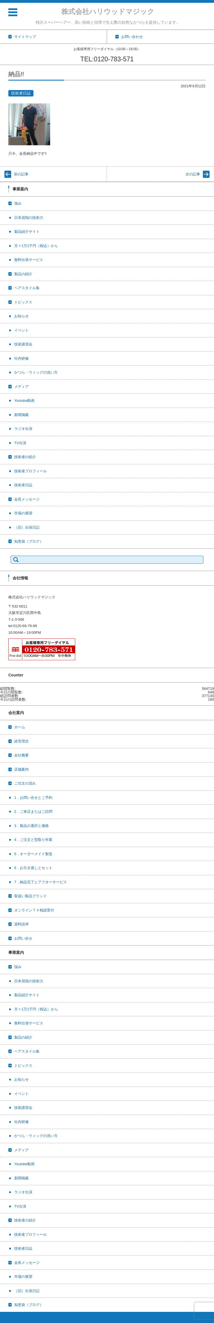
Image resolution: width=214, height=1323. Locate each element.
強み (17, 203)
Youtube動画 (24, 400)
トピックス (23, 302)
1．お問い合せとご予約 (33, 797)
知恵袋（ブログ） (28, 541)
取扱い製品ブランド (30, 896)
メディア (21, 386)
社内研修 (21, 358)
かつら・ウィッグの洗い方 (36, 372)
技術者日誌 (21, 93)
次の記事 (193, 174)
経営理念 (21, 741)
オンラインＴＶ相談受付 (34, 910)
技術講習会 (23, 344)
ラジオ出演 (23, 429)
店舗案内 (21, 769)
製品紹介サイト (27, 231)
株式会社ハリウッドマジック (107, 11)
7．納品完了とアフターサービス (40, 882)
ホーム (19, 727)
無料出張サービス (28, 260)
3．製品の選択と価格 (31, 826)
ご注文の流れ (25, 783)
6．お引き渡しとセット (33, 868)
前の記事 (21, 174)
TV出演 (20, 443)
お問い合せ (23, 938)
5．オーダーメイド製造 (33, 854)
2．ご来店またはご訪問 (33, 811)
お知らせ (21, 316)
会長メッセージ (27, 499)
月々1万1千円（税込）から (36, 246)
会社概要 (21, 755)
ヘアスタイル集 (27, 288)
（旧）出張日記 (27, 527)
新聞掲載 (21, 415)
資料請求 (21, 924)
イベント (21, 330)
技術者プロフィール (30, 471)
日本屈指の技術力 (28, 218)
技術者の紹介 (25, 457)
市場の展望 (23, 513)
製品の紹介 (23, 274)
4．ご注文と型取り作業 (33, 840)
